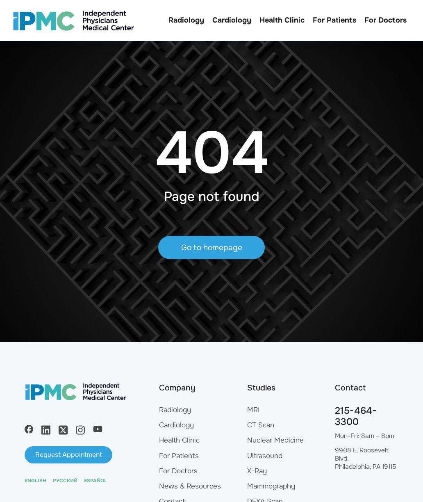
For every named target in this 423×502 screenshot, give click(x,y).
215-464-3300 (356, 416)
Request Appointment (68, 454)
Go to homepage (211, 247)
